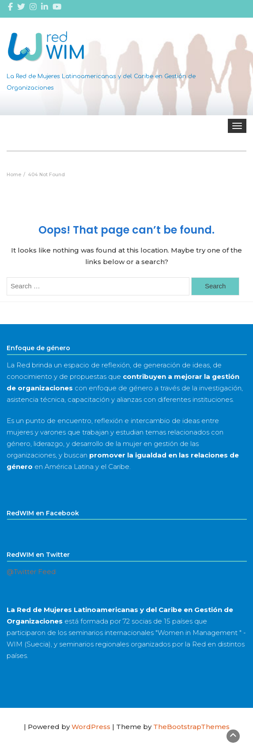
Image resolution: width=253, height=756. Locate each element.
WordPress (91, 726)
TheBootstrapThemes (191, 726)
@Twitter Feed (31, 571)
